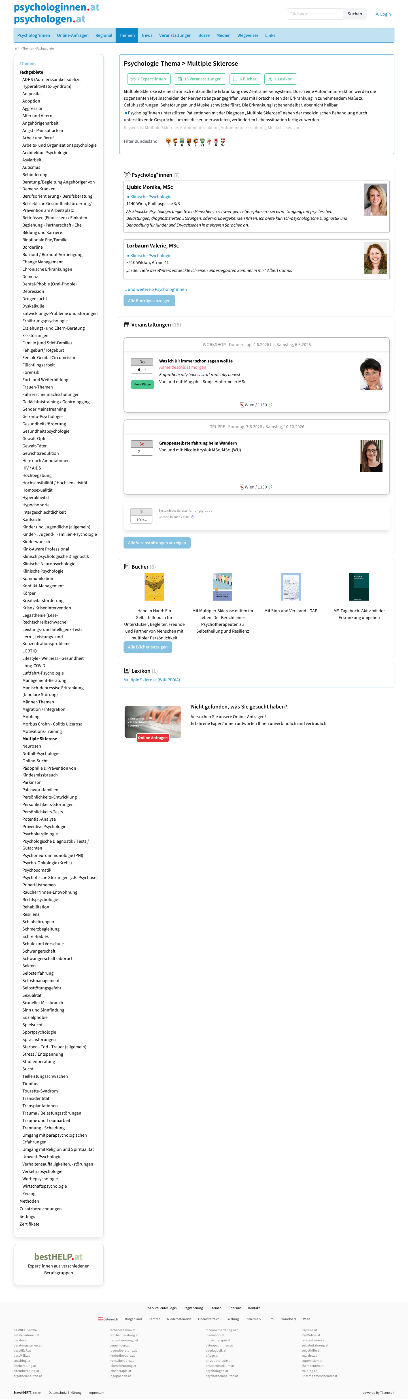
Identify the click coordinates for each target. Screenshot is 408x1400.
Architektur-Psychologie (45, 153)
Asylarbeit (31, 160)
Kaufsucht (32, 520)
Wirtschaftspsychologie (44, 1186)
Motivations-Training (42, 731)
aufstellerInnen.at (26, 1335)
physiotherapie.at (218, 1360)
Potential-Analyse (39, 819)
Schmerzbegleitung (41, 929)
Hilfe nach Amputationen (46, 461)
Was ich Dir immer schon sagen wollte (196, 361)
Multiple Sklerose (39, 739)
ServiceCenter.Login (162, 1308)
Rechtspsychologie (40, 900)
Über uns (234, 1308)
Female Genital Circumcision (49, 358)
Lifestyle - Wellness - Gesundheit (53, 658)
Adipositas (32, 94)
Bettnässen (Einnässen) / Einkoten (54, 218)
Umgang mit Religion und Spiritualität (58, 1149)
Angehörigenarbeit (40, 123)
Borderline (32, 247)
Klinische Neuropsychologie (48, 564)
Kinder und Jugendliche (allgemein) (56, 527)
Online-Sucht (35, 761)
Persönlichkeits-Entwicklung (49, 797)
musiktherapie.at (218, 1340)
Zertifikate (29, 1224)
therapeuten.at (313, 1365)
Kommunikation (37, 578)
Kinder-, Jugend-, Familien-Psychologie (59, 534)
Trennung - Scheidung (43, 1128)
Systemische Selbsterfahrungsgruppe (185, 510)
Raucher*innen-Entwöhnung (49, 892)
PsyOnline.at (311, 1335)
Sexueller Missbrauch (42, 1003)
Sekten (29, 966)
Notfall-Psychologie (41, 753)
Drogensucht (34, 299)
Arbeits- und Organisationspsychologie (59, 145)
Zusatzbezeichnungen (41, 1209)
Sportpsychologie (39, 1032)
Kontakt (254, 1308)
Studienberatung (38, 1061)
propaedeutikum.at (220, 1365)
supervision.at (312, 1360)
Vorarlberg (288, 1319)
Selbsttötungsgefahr (41, 988)
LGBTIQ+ (30, 651)
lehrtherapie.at (120, 1371)
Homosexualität (37, 490)
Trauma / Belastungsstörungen (51, 1113)
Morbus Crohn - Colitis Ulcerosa (52, 724)
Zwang (28, 1193)
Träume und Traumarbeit (46, 1120)
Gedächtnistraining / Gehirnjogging (56, 402)
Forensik (30, 372)
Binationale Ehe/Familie (44, 240)
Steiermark (253, 1319)
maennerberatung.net (222, 1330)
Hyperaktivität (35, 497)
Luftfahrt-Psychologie (43, 673)
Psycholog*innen (152, 175)
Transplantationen (40, 1106)
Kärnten (154, 1319)
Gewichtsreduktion (40, 453)
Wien (306, 1319)
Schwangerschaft (39, 951)
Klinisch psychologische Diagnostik (55, 556)
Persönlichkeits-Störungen (48, 804)
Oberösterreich (209, 1319)
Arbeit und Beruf (38, 138)
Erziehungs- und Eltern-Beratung (53, 328)
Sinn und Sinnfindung (43, 1010)
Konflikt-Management (43, 586)
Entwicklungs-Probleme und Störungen (60, 313)
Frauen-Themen (37, 387)
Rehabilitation (35, 907)
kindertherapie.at (122, 1355)
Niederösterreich (179, 1319)
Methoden (29, 1201)
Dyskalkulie (33, 306)
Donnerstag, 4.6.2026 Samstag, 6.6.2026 (270, 345)
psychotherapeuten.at (222, 1376)
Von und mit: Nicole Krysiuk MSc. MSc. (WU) (200, 450)
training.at (309, 1371)
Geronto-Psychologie (42, 416)
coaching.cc (22, 1360)
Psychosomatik (36, 870)
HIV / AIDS (31, 468)
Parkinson (32, 782)
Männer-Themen (38, 702)
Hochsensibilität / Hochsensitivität (54, 483)
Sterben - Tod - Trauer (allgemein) (54, 1047)
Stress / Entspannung (42, 1054)
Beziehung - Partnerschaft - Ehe (52, 225)
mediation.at (215, 1335)
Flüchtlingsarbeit (38, 365)
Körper (29, 593)
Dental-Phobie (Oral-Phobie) (49, 284)
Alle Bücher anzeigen (148, 647)
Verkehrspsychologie (42, 1171)
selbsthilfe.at (311, 1350)
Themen (28, 48)
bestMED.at (22, 1355)
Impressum (96, 1392)
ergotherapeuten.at (28, 1376)
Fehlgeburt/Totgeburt (43, 350)
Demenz (30, 277)
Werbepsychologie (40, 1179)
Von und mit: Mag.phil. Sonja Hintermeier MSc (202, 382)
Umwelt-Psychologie (41, 1157)
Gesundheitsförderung (44, 424)
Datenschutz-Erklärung (65, 1392)
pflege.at (212, 1355)
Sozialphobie (35, 1017)
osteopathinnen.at (219, 1345)
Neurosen (31, 746)
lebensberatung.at (123, 1365)
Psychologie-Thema (152, 64)
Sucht (27, 1069)
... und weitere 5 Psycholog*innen (155, 289)
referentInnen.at (314, 1340)
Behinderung (34, 175)
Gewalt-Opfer (35, 439)
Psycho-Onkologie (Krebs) (47, 863)
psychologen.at (217, 1371)
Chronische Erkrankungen (47, 269)
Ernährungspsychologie (45, 321)
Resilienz (30, 914)
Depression (33, 291)
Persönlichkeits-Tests (42, 812)
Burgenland (133, 1319)
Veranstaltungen (152, 325)
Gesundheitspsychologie (45, 431)
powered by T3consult (378, 1392)
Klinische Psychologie (42, 571)
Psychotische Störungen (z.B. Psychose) (60, 877)
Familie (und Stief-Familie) (47, 343)
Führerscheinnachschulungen (51, 394)
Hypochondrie (36, 505)
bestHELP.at (22, 1350)
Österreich (108, 1319)
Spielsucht (32, 1025)
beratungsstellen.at (28, 1345)
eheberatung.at (25, 1365)
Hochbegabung (37, 475)
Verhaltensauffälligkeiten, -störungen (57, 1164)
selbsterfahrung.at (315, 1345)
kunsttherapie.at (122, 1360)
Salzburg (232, 1319)
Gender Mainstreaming (44, 409)
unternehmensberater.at (319, 1376)
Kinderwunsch (36, 542)
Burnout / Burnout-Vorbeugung (52, 254)
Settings (27, 1216)
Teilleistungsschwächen (45, 1076)
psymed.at (309, 1330)
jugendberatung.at (123, 1350)
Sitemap (216, 1308)
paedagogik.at (216, 1350)
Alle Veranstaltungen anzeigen (157, 543)
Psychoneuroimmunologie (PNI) (52, 855)
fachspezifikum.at (122, 1330)
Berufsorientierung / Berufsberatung (57, 196)
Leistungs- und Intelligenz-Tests (52, 629)
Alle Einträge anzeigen (149, 301)
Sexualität (31, 995)
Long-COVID (33, 666)
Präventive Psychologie (44, 826)
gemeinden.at (120, 1345)
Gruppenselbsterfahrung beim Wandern (198, 443)
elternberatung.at (26, 1371)
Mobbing (30, 717)
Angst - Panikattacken (42, 130)
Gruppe (164, 517)
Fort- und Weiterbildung (45, 380)
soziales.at (309, 1355)
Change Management (42, 262)
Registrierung (193, 1308)
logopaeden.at (120, 1376)
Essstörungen (35, 335)
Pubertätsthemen (39, 885)
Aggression (33, 108)
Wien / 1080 (184, 517)
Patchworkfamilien (40, 790)
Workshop (214, 345)
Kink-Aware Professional (45, 549)
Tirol (271, 1319)
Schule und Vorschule (43, 944)
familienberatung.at (124, 1335)
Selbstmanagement (41, 981)
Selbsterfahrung (38, 973)
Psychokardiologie (40, 834)
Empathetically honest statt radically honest (200, 375)
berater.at (20, 1340)
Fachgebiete (45, 48)
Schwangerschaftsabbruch (48, 958)
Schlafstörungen (38, 922)
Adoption (31, 101)
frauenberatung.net (124, 1340)
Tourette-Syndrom (40, 1091)
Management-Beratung (44, 680)
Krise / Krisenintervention (46, 608)
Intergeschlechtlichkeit (44, 512)
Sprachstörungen (39, 1039)
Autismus (31, 167)
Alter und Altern (37, 116)
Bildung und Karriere (42, 232)
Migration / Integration (43, 709)
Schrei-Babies (35, 936)
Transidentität (35, 1098)
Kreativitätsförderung (42, 600)
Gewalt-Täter (34, 446)
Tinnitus (30, 1084)
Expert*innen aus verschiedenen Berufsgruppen (59, 1266)
